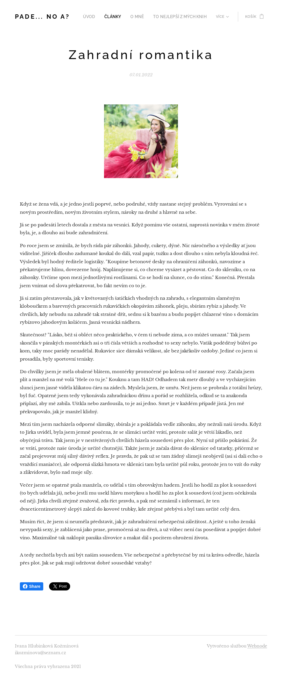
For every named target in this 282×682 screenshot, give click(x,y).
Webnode (257, 646)
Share (32, 586)
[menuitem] (97, 16)
